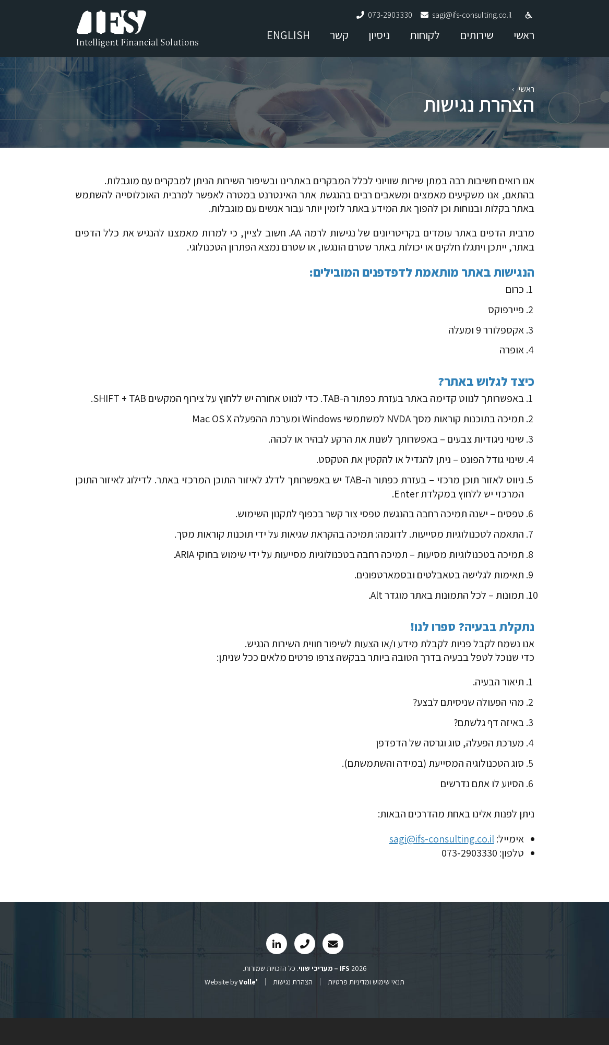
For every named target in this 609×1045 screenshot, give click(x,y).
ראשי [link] (524, 41)
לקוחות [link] (425, 41)
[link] (137, 46)
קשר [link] (339, 41)
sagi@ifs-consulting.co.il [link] (441, 865)
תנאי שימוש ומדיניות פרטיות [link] (366, 1009)
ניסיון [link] (379, 41)
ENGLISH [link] (288, 41)
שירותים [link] (477, 41)
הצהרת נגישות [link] (293, 1009)
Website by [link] (231, 1009)
